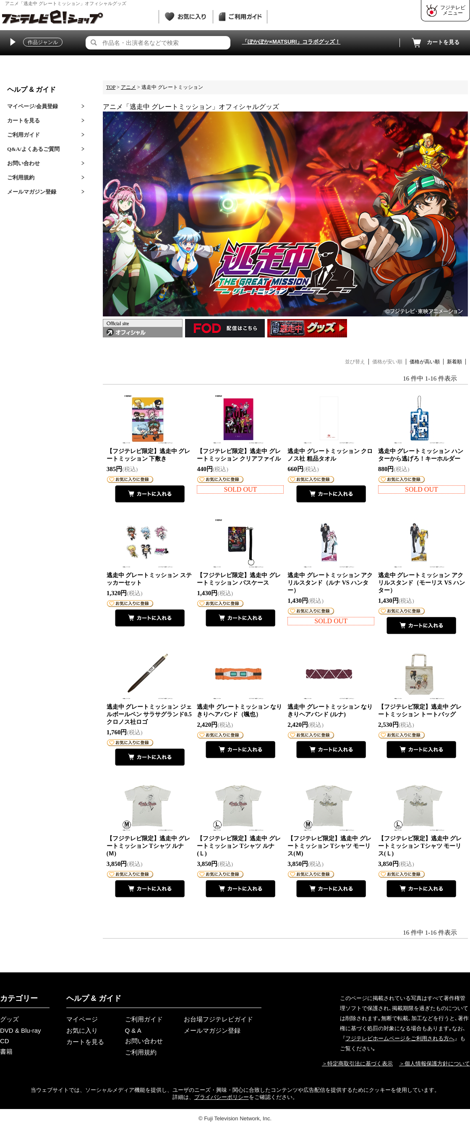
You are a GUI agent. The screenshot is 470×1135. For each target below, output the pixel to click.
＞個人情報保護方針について (434, 1063)
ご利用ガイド (23, 135)
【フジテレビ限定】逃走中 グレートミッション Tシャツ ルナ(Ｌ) (239, 846)
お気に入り (82, 1030)
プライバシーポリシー (221, 1097)
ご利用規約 (20, 177)
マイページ (82, 1019)
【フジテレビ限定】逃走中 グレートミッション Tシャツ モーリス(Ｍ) (329, 846)
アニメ (128, 87)
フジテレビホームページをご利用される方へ (399, 1038)
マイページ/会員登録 (32, 106)
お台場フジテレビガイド (218, 1019)
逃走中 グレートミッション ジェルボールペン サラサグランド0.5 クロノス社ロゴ (149, 714)
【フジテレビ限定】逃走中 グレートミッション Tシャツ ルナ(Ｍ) (149, 846)
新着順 (454, 362)
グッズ (9, 1019)
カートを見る (435, 42)
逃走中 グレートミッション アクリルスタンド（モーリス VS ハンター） (421, 582)
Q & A (133, 1030)
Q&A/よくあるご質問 (33, 149)
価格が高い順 (425, 362)
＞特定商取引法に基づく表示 (357, 1063)
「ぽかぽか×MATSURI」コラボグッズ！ (291, 42)
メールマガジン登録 (31, 192)
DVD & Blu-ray (20, 1030)
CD (4, 1040)
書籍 (6, 1051)
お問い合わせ (23, 163)
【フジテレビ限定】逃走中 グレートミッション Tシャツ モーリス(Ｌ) (420, 846)
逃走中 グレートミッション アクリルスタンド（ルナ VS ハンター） (330, 582)
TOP (110, 87)
